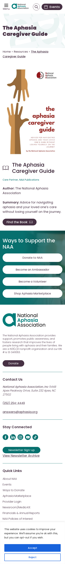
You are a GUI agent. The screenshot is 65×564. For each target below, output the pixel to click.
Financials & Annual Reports (21, 513)
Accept (32, 548)
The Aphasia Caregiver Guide (25, 31)
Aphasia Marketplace (17, 496)
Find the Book (20, 222)
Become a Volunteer (33, 282)
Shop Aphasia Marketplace (32, 293)
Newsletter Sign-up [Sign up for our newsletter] (21, 450)
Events (7, 484)
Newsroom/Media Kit (16, 507)
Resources (21, 52)
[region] (32, 543)
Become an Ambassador (32, 270)
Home (7, 52)
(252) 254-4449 (14, 403)
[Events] (52, 7)
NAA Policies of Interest (18, 519)
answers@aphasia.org (20, 412)
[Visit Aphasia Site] (20, 7)
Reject (32, 557)
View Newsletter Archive (21, 455)
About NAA (10, 479)
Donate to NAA (32, 258)
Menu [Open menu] (6, 9)
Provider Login (12, 502)
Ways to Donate (14, 490)
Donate (13, 363)
